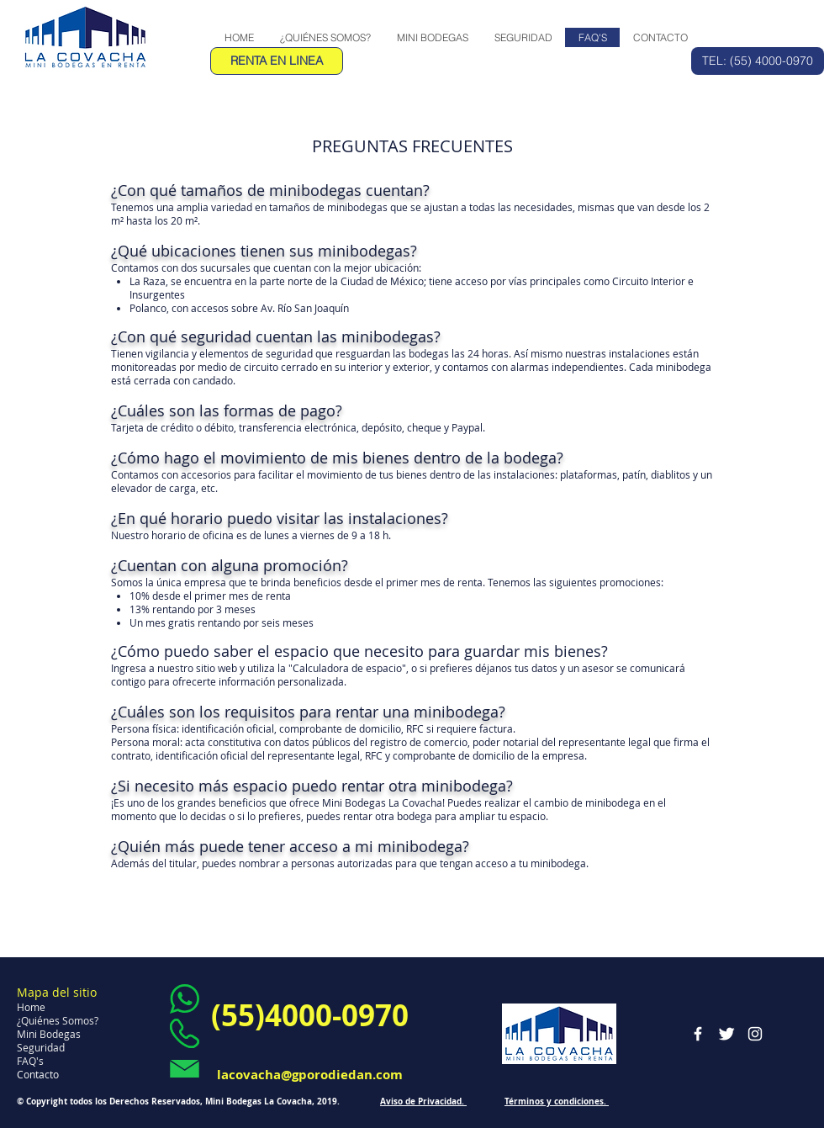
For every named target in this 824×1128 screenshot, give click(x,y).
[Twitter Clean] (726, 1034)
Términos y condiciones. (556, 1101)
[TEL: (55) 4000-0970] (757, 61)
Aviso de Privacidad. (423, 1101)
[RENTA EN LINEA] (276, 61)
